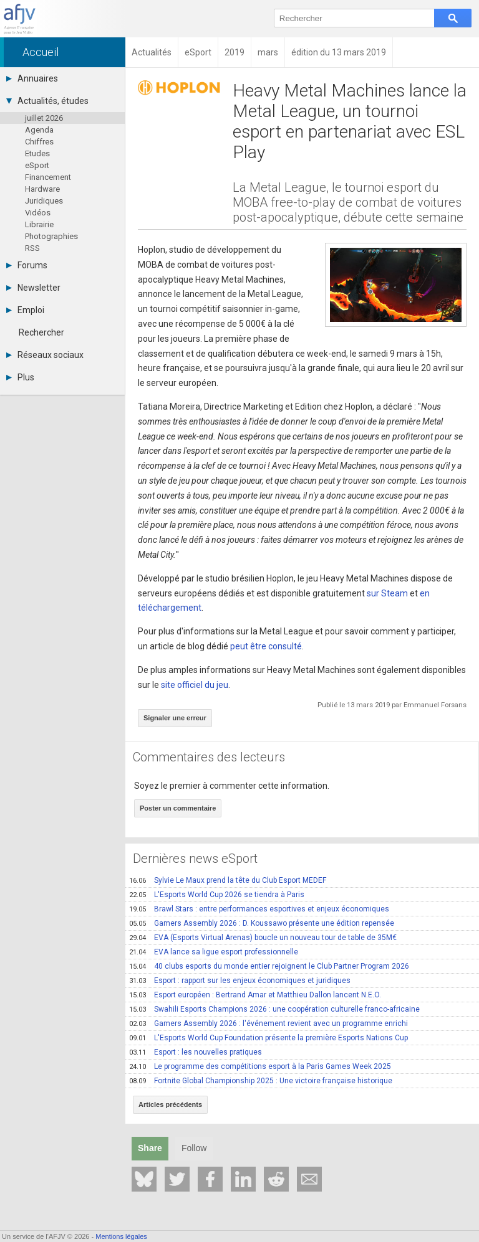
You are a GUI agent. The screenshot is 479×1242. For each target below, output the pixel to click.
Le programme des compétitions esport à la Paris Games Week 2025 (260, 1066)
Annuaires (32, 78)
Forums (26, 265)
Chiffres (39, 141)
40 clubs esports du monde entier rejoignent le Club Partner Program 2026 (269, 966)
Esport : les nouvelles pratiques (195, 1052)
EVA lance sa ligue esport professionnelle (213, 952)
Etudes (37, 153)
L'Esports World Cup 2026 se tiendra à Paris (216, 894)
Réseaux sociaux (45, 355)
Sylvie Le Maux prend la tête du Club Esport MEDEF (227, 880)
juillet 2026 (44, 118)
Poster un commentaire (178, 808)
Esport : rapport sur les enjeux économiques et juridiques (240, 980)
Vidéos (38, 212)
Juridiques (44, 200)
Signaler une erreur (174, 718)
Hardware (42, 189)
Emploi (25, 310)
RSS (32, 248)
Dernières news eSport (195, 858)
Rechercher (41, 332)
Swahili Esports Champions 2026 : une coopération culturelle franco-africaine (274, 1009)
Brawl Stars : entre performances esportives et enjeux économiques (259, 909)
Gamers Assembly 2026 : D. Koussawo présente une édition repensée (261, 923)
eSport (37, 165)
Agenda (39, 129)
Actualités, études (47, 101)
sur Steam (387, 593)
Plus (20, 377)
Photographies (51, 236)
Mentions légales (121, 1236)
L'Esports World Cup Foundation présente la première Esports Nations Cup (268, 1037)
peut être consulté (266, 646)
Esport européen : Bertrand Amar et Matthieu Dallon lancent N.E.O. (255, 994)
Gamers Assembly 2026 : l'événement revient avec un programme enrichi (268, 1023)
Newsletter (33, 288)
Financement (48, 177)
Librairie (39, 224)
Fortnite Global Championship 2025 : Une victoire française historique (260, 1080)
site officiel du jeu (194, 685)
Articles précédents (170, 1104)
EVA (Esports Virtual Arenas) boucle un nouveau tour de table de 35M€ (263, 937)
